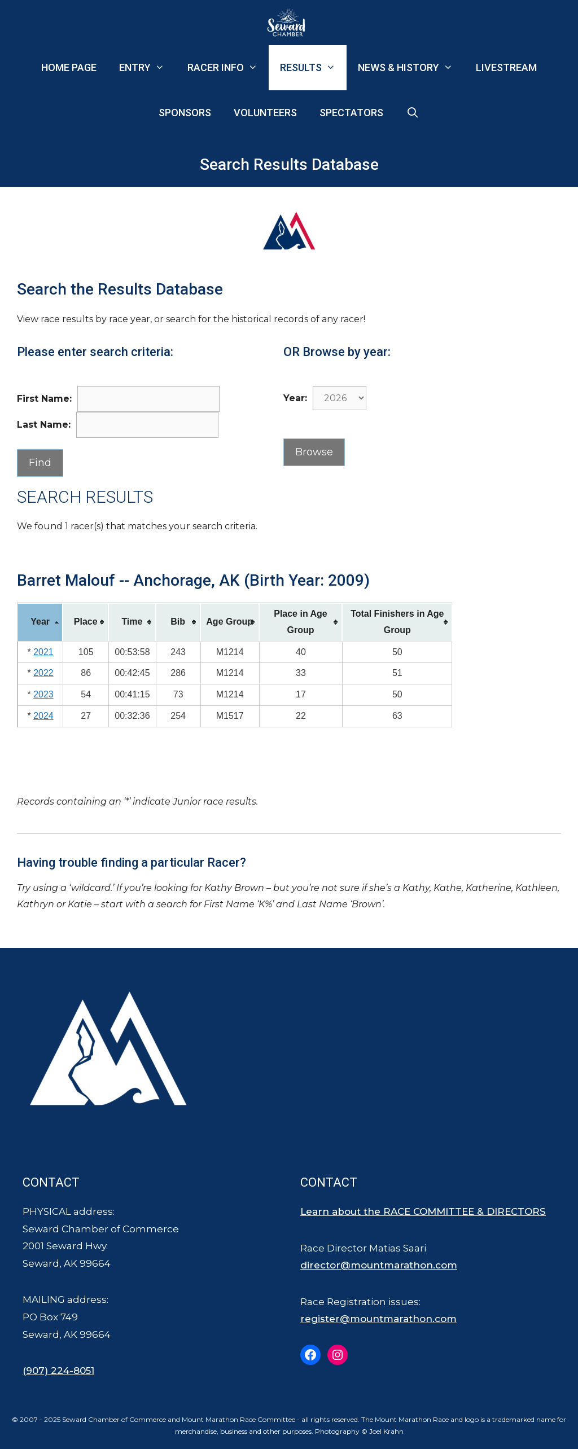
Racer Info (228, 67)
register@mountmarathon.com (378, 1318)
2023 (43, 694)
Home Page (69, 67)
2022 (43, 673)
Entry (147, 67)
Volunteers (265, 112)
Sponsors (185, 112)
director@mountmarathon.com (378, 1265)
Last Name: (44, 424)
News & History (411, 67)
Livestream (506, 67)
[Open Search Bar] (412, 112)
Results (313, 67)
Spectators (351, 112)
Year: (295, 398)
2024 (43, 716)
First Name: (44, 398)
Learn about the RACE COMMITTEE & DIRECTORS (423, 1211)
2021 (43, 652)
